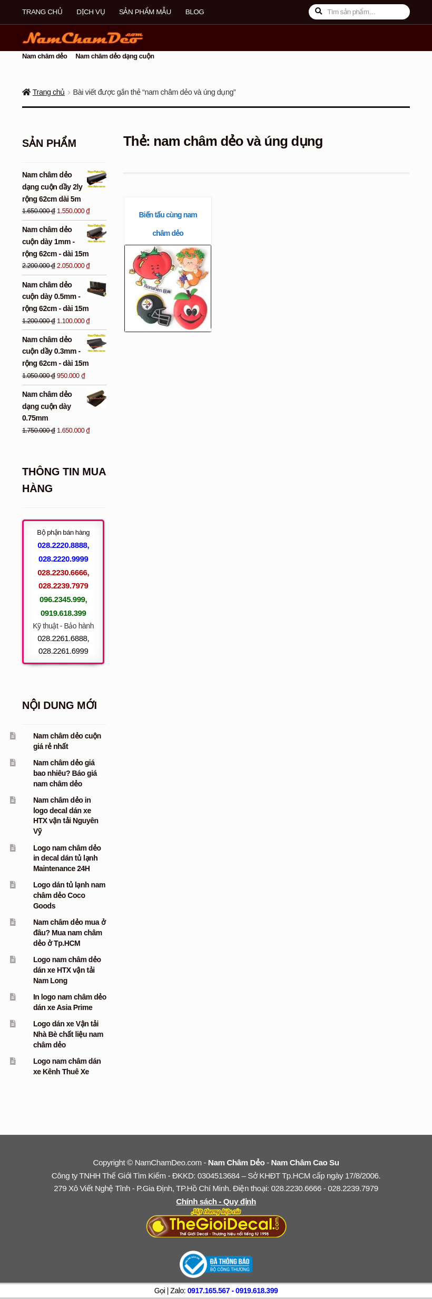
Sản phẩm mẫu (145, 12)
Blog (194, 12)
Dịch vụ (90, 12)
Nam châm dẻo (44, 56)
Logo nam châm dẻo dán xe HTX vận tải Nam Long (67, 970)
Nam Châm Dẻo (236, 1162)
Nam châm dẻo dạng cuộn (114, 56)
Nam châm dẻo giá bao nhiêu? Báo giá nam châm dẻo (65, 773)
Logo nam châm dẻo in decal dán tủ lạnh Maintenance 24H (67, 858)
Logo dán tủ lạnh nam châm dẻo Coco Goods (69, 895)
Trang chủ (42, 12)
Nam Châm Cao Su (305, 1162)
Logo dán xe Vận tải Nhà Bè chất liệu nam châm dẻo (68, 1034)
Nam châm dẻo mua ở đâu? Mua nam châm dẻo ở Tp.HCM (69, 932)
